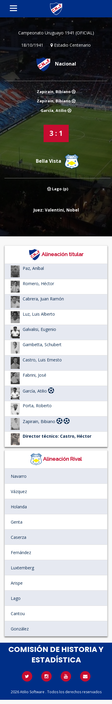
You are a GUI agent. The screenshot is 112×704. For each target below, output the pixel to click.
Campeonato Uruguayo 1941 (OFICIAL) (56, 33)
